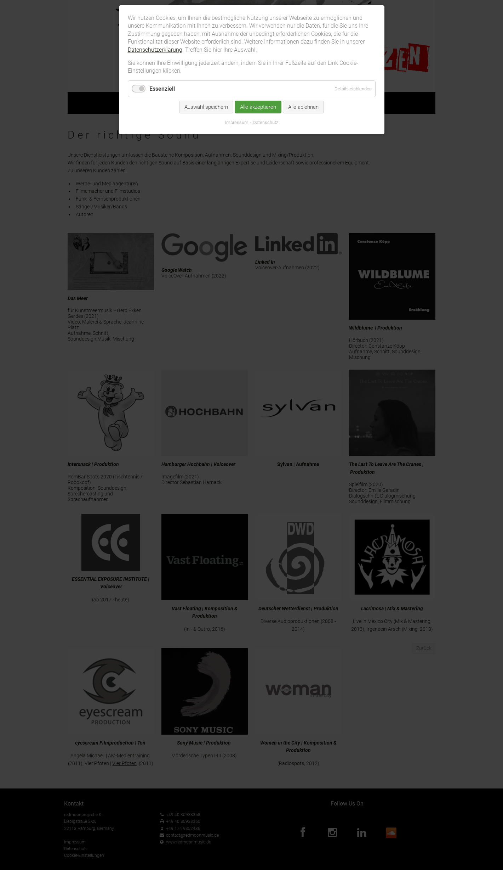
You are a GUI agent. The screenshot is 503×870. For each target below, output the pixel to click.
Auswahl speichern (206, 107)
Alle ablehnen (303, 107)
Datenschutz (265, 122)
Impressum (236, 122)
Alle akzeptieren (258, 107)
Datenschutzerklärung (155, 49)
